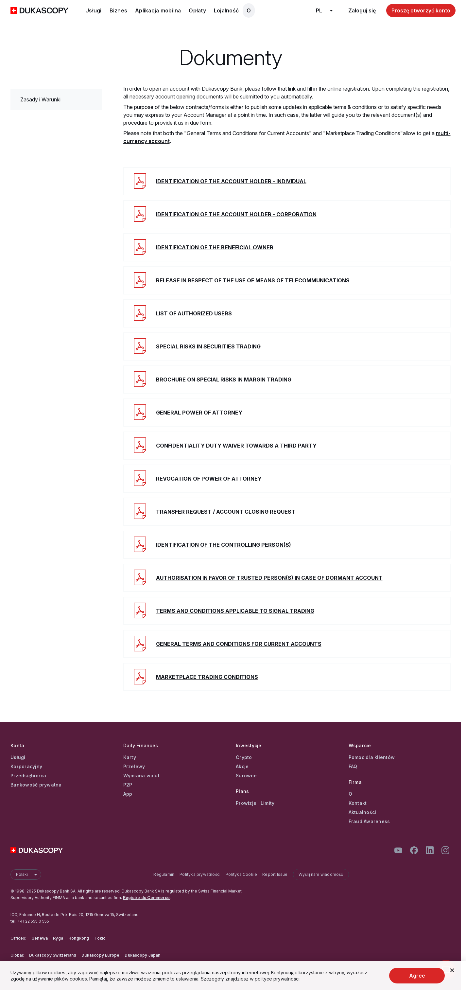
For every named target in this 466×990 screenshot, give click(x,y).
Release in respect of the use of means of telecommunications (253, 280)
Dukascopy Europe (100, 955)
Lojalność (226, 10)
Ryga (58, 938)
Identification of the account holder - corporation (236, 214)
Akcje (242, 766)
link (292, 88)
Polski (28, 874)
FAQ (353, 766)
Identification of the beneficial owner (214, 247)
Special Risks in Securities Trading (208, 346)
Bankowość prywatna (36, 784)
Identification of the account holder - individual (231, 181)
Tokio (100, 938)
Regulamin (163, 874)
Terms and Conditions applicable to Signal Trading (235, 611)
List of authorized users (194, 313)
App (127, 794)
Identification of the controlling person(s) (223, 544)
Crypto (244, 757)
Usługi (93, 10)
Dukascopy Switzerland (52, 955)
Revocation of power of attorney (209, 478)
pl (327, 10)
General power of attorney (199, 412)
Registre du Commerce (146, 897)
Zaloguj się (362, 10)
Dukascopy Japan (142, 955)
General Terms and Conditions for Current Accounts (238, 644)
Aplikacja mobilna (158, 10)
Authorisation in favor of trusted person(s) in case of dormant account (269, 578)
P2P (127, 784)
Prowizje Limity (255, 803)
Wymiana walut (141, 775)
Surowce (246, 775)
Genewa (39, 938)
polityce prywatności (277, 978)
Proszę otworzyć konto (420, 10)
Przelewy (134, 766)
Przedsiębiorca (28, 775)
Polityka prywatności (200, 874)
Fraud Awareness (369, 821)
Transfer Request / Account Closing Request (225, 511)
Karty (129, 757)
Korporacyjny (26, 766)
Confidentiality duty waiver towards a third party (236, 445)
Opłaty (197, 10)
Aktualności (362, 812)
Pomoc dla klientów (372, 757)
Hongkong (78, 938)
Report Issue (274, 874)
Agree (417, 975)
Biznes (119, 10)
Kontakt (358, 803)
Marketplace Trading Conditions (207, 677)
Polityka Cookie (241, 874)
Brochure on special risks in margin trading (223, 379)
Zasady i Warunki (40, 99)
